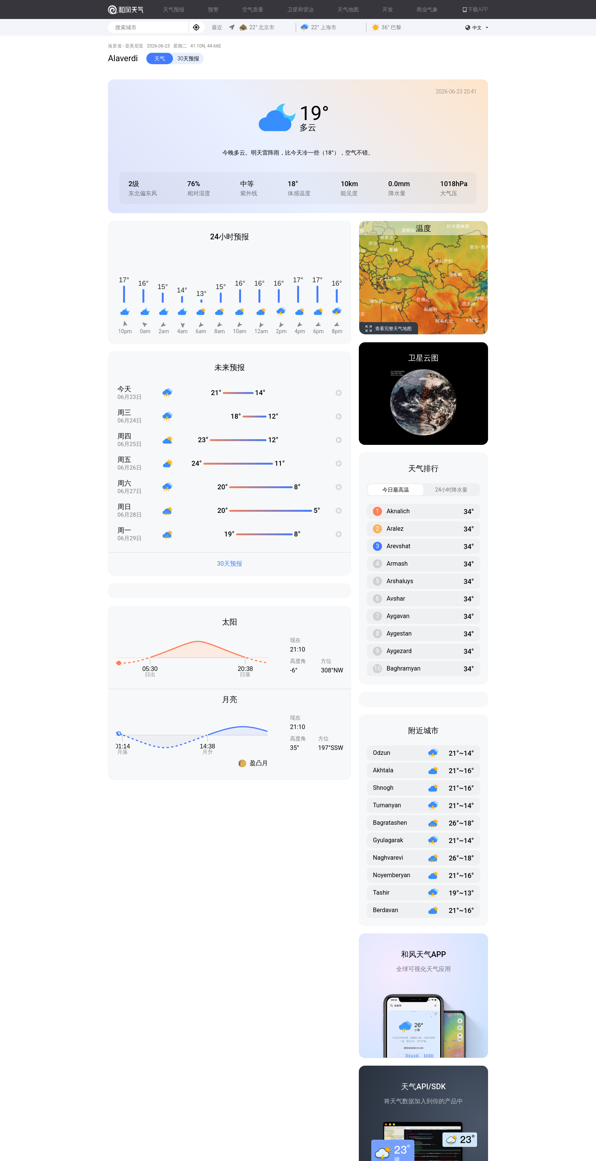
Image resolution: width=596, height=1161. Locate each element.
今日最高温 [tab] (388, 490)
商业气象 (427, 9)
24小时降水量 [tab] (446, 490)
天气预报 (173, 9)
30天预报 (189, 58)
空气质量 (252, 9)
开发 (387, 9)
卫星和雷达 (300, 9)
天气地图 (348, 9)
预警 (213, 9)
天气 (159, 58)
